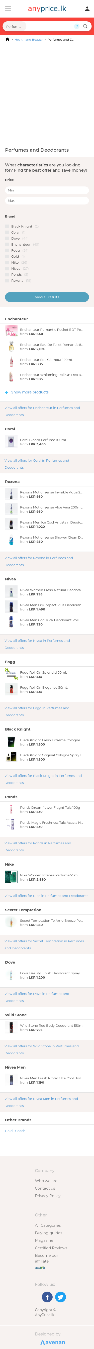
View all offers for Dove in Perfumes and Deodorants (37, 997)
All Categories (48, 1225)
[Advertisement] (47, 94)
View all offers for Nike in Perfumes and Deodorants (46, 896)
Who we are (46, 1180)
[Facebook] (47, 1297)
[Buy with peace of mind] (40, 1267)
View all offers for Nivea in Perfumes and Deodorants (37, 644)
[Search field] (50, 26)
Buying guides (48, 1232)
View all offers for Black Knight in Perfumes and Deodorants (43, 779)
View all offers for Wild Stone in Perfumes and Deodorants (42, 1049)
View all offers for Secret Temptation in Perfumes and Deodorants (44, 944)
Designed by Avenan (52, 1342)
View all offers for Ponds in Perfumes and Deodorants (38, 846)
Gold (9, 1131)
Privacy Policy (47, 1195)
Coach (20, 1131)
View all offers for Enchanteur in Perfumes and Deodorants (42, 411)
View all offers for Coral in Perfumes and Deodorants (37, 463)
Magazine (44, 1240)
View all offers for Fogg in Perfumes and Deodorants (37, 711)
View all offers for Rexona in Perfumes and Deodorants (39, 561)
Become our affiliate (46, 1258)
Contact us (45, 1188)
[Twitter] (60, 1297)
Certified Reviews (51, 1248)
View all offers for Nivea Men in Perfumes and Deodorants (41, 1102)
